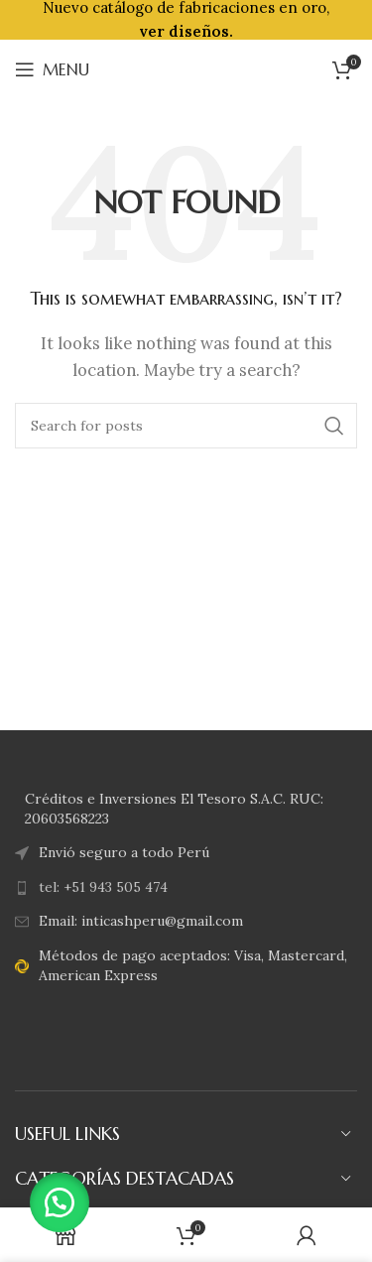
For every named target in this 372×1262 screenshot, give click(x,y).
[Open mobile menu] (52, 69)
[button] (59, 1202)
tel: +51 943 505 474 (103, 887)
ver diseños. (186, 31)
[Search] (186, 425)
